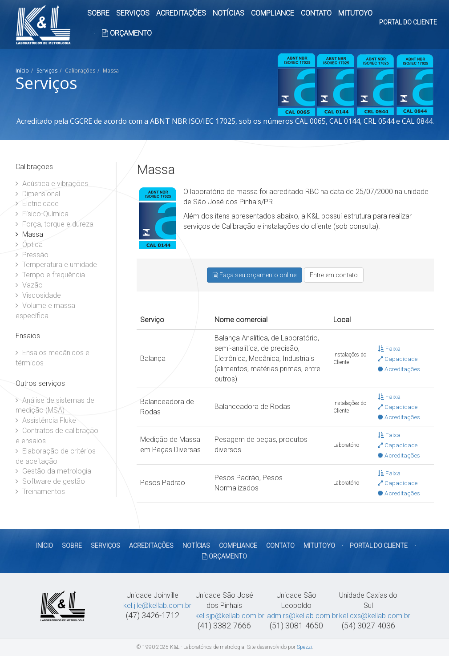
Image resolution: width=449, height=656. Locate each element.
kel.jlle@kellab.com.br (157, 605)
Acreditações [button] (399, 369)
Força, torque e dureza (54, 224)
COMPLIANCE (272, 13)
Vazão (29, 285)
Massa (29, 234)
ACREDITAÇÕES (181, 13)
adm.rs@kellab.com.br (302, 615)
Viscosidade (38, 295)
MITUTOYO (355, 13)
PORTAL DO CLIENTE (408, 22)
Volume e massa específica (45, 310)
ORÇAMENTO (127, 33)
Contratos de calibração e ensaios (57, 435)
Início (22, 70)
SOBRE (98, 13)
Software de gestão (50, 481)
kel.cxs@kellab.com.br (374, 615)
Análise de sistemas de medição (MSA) (55, 405)
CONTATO (316, 13)
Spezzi (304, 647)
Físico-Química (42, 214)
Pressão (32, 255)
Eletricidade (37, 203)
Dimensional (38, 194)
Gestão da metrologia (53, 471)
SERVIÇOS (133, 13)
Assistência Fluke (46, 420)
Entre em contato (334, 275)
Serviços (46, 70)
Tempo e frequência (50, 275)
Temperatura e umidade (56, 264)
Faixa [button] (389, 348)
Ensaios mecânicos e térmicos (52, 357)
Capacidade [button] (397, 358)
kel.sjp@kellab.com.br (229, 615)
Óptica (29, 244)
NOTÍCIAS (228, 13)
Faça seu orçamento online (254, 275)
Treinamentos (40, 491)
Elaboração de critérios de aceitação (56, 456)
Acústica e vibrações (52, 183)
